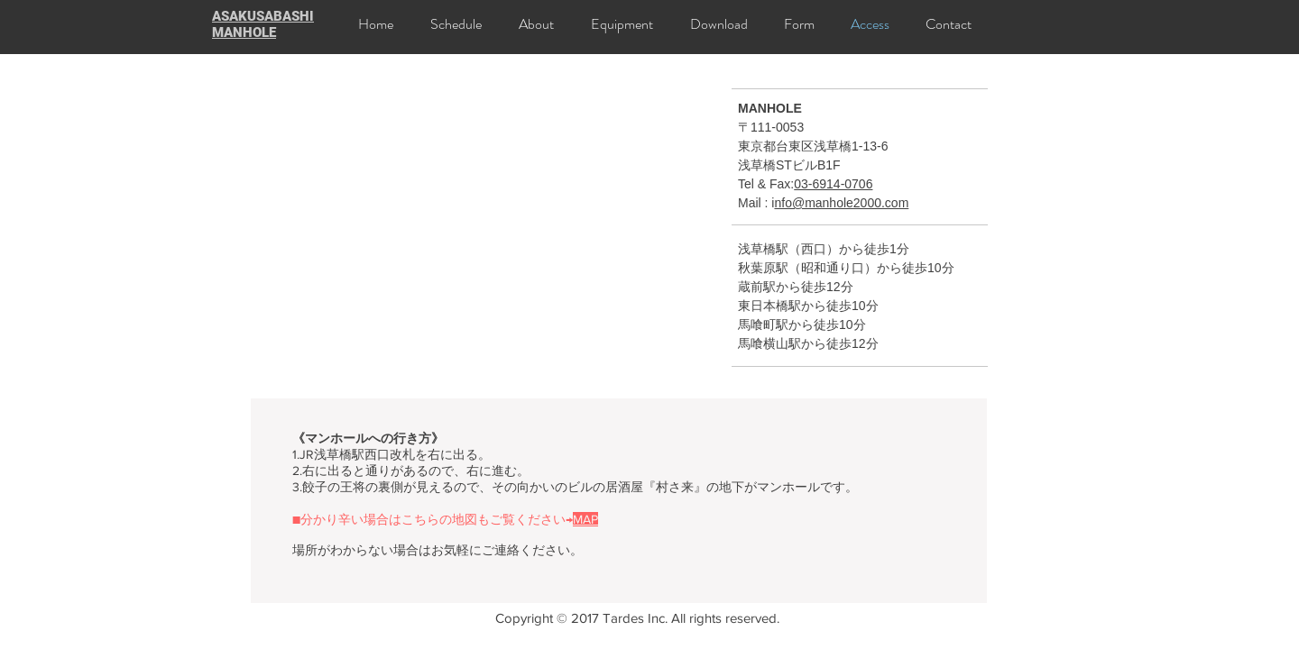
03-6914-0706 (833, 184)
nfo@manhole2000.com (841, 203)
